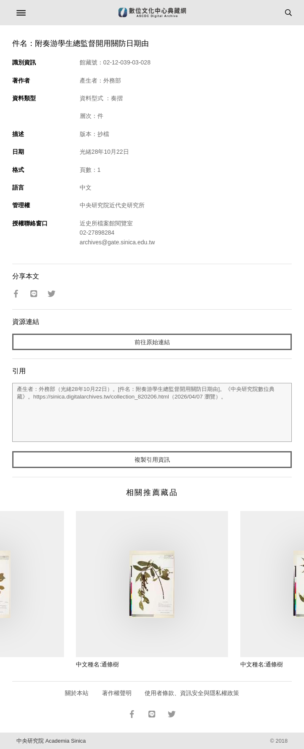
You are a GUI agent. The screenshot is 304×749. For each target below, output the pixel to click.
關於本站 (77, 693)
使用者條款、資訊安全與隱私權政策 (192, 693)
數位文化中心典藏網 (152, 13)
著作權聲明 (117, 693)
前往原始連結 (152, 342)
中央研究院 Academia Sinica (51, 741)
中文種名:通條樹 (97, 664)
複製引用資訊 (152, 459)
